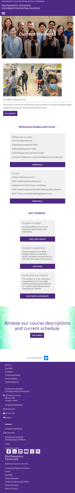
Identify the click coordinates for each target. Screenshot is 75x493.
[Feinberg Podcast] (38, 451)
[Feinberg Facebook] (9, 451)
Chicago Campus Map (12, 405)
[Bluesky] (46, 358)
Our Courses (37, 335)
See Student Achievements (37, 296)
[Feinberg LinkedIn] (20, 451)
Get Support (10, 113)
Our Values (9, 372)
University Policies (11, 485)
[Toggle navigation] (3, 13)
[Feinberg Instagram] (32, 451)
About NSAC (37, 266)
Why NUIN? (9, 368)
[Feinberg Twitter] (14, 451)
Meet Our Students (37, 239)
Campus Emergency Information (17, 481)
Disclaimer (9, 475)
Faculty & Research (12, 382)
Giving (7, 444)
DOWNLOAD (36, 165)
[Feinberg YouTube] (26, 451)
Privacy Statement (12, 478)
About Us (8, 365)
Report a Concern (11, 488)
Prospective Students (13, 375)
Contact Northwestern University (17, 468)
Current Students (11, 378)
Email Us (8, 417)
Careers (8, 471)
